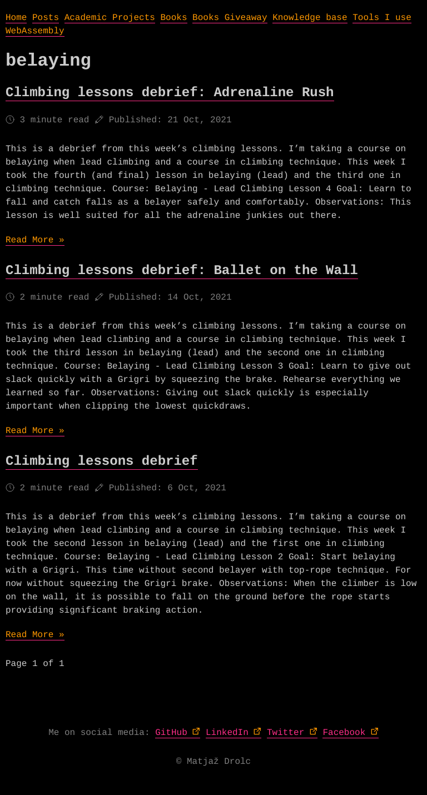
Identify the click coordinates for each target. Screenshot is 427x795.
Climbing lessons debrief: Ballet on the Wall (182, 271)
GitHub (171, 733)
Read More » (35, 240)
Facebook (343, 733)
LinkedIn (227, 733)
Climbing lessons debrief (102, 461)
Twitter (285, 733)
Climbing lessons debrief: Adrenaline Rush (170, 93)
